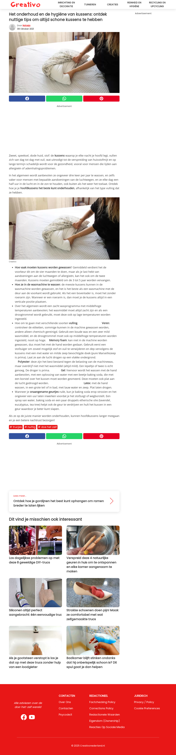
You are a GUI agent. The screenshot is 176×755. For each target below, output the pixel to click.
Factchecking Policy (102, 702)
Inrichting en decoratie (66, 4)
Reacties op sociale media (107, 727)
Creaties (112, 4)
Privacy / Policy (144, 702)
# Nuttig (30, 427)
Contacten (66, 708)
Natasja (26, 25)
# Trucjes (16, 427)
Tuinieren (90, 4)
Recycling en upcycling (157, 4)
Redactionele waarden (104, 714)
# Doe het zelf (47, 427)
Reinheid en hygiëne (134, 4)
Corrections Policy (101, 708)
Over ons (65, 702)
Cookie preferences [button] (147, 708)
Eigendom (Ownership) (104, 721)
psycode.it (65, 714)
